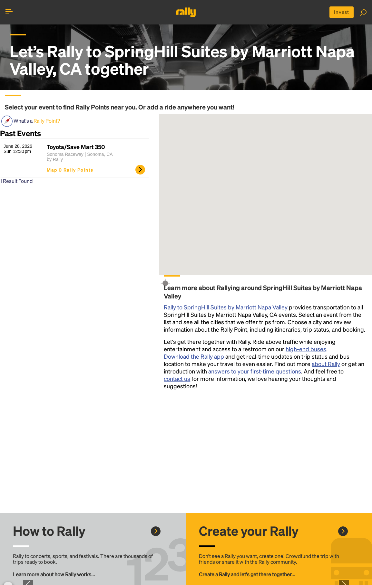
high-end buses (306, 349)
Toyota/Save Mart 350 (76, 147)
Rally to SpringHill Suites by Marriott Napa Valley (226, 307)
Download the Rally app (194, 357)
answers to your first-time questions (254, 371)
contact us (177, 379)
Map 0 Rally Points (70, 170)
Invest (340, 12)
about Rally (326, 364)
